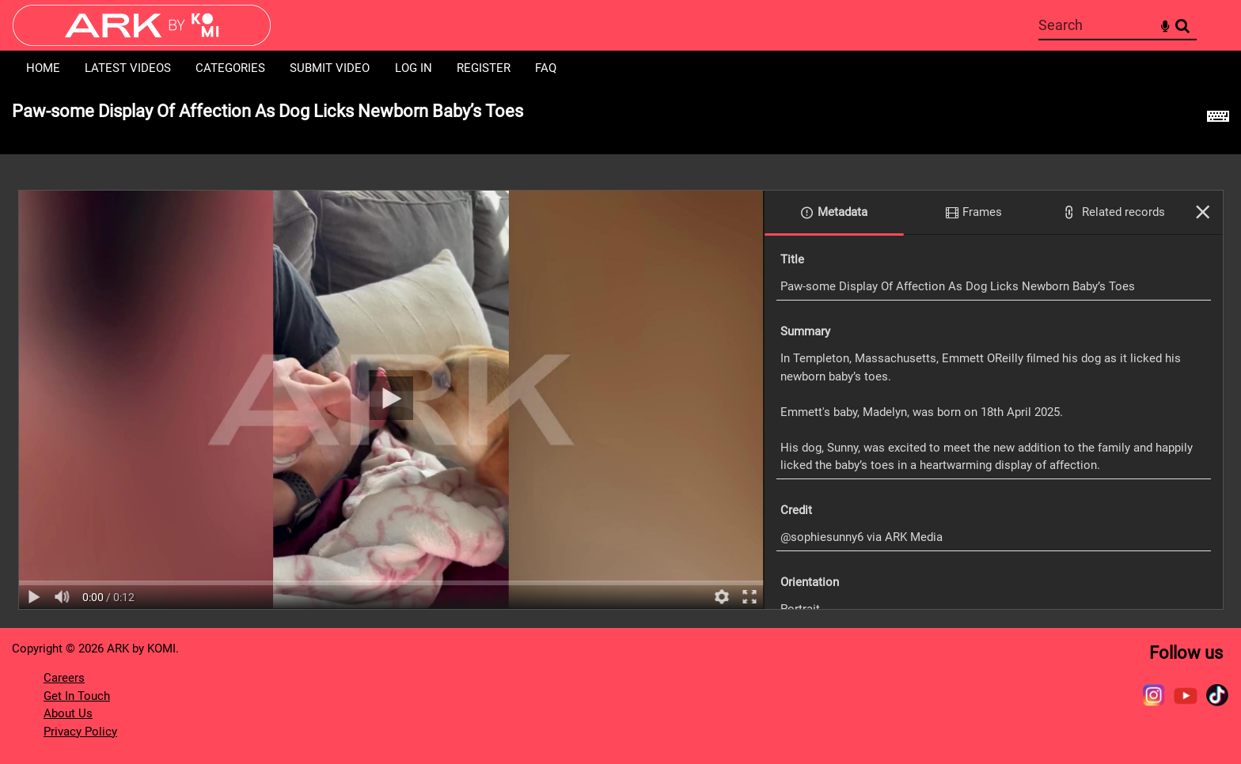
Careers (64, 678)
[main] (620, 357)
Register (483, 68)
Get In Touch (77, 696)
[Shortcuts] (1218, 120)
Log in (413, 68)
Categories (230, 68)
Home (43, 68)
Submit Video (330, 68)
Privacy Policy (80, 731)
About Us (68, 713)
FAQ (545, 68)
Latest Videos (128, 68)
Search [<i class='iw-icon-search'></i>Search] (1182, 24)
